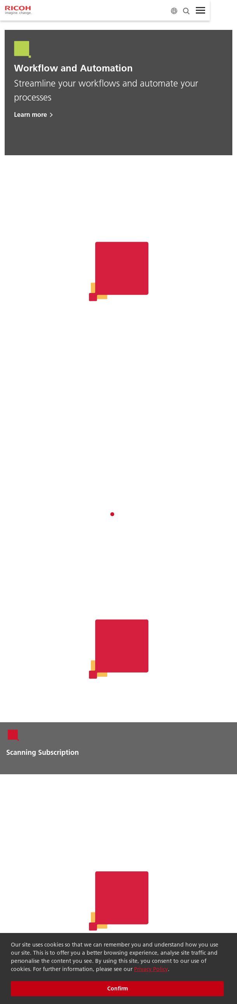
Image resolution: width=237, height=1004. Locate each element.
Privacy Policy (151, 969)
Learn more (30, 114)
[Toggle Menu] (200, 10)
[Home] (18, 10)
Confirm (117, 988)
